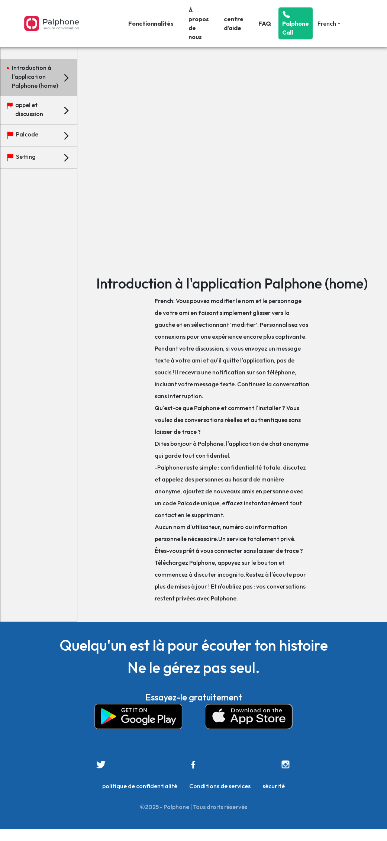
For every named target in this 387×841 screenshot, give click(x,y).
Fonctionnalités (151, 23)
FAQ (264, 23)
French (326, 23)
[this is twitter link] (101, 764)
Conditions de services (220, 786)
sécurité (273, 786)
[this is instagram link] (285, 764)
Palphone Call (295, 23)
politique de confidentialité (139, 786)
